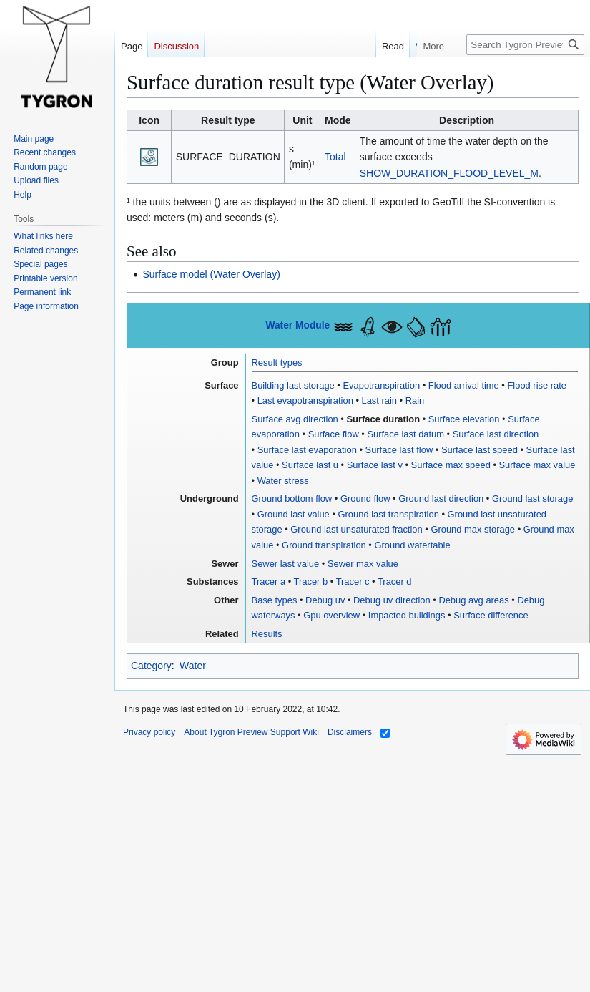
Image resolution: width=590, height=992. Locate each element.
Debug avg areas (473, 600)
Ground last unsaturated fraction (356, 529)
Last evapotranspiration (305, 400)
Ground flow (365, 498)
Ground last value (293, 514)
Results (267, 633)
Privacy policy (149, 732)
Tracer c (353, 581)
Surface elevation (464, 419)
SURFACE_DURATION (228, 156)
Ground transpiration (324, 545)
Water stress (283, 480)
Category (151, 665)
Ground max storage (473, 529)
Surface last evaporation (307, 449)
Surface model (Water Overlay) (211, 274)
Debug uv (325, 600)
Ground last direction (440, 498)
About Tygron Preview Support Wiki (251, 732)
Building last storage (293, 385)
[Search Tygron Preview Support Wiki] (525, 44)
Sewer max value (363, 563)
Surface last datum (405, 434)
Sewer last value (286, 563)
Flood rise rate (536, 385)
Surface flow (333, 434)
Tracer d (395, 581)
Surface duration (383, 419)
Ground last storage (532, 498)
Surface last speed (479, 449)
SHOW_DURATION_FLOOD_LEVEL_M (449, 173)
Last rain (380, 400)
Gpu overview (331, 615)
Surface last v (375, 464)
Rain (415, 400)
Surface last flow (399, 449)
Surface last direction (496, 434)
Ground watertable (412, 545)
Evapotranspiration (381, 385)
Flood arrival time (463, 385)
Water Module (297, 325)
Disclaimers (350, 732)
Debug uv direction (392, 600)
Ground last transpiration (388, 514)
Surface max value (537, 464)
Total (335, 156)
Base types (275, 600)
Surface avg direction (295, 419)
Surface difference (490, 615)
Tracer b (311, 581)
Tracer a (269, 581)
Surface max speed (451, 464)
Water (193, 665)
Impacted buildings (407, 615)
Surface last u (310, 464)
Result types (277, 362)
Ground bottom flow (292, 498)
